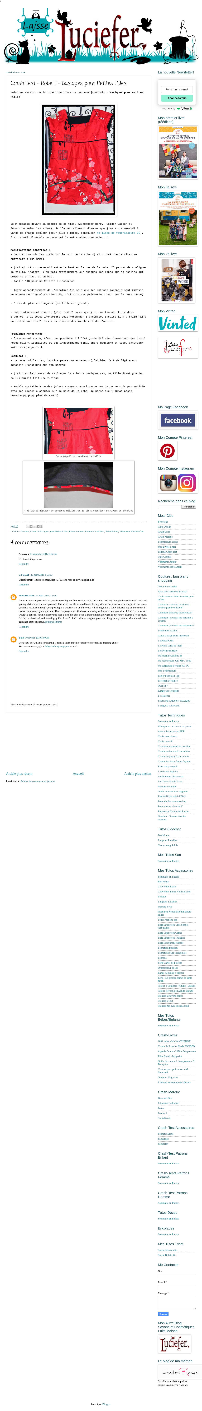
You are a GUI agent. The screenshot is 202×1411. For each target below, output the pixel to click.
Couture (25, 531)
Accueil (78, 773)
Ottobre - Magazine (168, 1077)
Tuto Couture (164, 556)
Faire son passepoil (167, 766)
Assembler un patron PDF (171, 731)
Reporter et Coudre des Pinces (173, 811)
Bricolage (163, 521)
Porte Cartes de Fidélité (170, 962)
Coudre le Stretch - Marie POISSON (176, 1046)
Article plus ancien (137, 773)
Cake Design (164, 526)
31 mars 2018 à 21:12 (46, 595)
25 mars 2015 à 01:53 (42, 574)
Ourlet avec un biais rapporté (172, 791)
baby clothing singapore (57, 646)
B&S (21, 637)
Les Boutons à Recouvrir (170, 776)
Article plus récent (19, 773)
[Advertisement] (78, 742)
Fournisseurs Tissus (168, 541)
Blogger (106, 1404)
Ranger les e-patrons (168, 690)
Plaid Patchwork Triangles (171, 937)
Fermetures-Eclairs (167, 630)
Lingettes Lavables (167, 840)
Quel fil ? (163, 685)
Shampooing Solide (168, 845)
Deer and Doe (165, 1098)
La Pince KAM (166, 640)
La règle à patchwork (169, 705)
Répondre (24, 563)
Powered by (177, 108)
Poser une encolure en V (170, 806)
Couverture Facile (167, 886)
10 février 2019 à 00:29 (37, 637)
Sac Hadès (163, 1138)
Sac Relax (163, 1143)
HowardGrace (26, 595)
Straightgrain (164, 1118)
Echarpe (162, 896)
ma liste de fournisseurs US (118, 233)
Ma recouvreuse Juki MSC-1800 (174, 660)
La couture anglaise (168, 771)
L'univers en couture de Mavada (174, 1082)
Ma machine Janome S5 (170, 655)
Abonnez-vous (176, 98)
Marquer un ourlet (167, 786)
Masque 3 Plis (165, 906)
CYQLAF (24, 574)
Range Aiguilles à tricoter (171, 972)
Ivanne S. (163, 1113)
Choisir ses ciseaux (167, 736)
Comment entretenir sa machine (174, 746)
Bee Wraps (163, 835)
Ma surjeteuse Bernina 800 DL (173, 665)
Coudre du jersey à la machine (173, 756)
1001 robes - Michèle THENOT (174, 1041)
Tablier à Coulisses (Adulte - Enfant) (176, 985)
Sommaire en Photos (168, 721)
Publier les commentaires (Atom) (38, 781)
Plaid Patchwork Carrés (170, 932)
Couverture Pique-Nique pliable (174, 891)
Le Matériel (164, 695)
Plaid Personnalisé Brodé (171, 942)
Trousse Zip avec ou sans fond (173, 1005)
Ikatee (161, 1108)
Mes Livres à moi (167, 546)
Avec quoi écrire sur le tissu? (172, 591)
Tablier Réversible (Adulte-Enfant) (176, 990)
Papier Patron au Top (168, 675)
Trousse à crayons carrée (170, 995)
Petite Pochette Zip (167, 919)
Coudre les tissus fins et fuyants (174, 761)
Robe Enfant (111, 531)
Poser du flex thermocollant (172, 801)
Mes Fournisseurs (167, 670)
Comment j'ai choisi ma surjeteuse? (176, 625)
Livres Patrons (76, 531)
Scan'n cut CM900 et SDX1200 (174, 700)
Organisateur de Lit (168, 967)
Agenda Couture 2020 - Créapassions (177, 1051)
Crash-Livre (164, 531)
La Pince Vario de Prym (170, 645)
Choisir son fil (165, 741)
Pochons (162, 957)
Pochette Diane (166, 1133)
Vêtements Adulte (167, 561)
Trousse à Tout (165, 1000)
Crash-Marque (165, 536)
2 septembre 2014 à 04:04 (43, 554)
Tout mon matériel (167, 586)
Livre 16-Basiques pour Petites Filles (49, 531)
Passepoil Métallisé (168, 680)
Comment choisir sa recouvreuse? (175, 612)
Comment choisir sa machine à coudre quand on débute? (173, 606)
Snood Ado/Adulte (167, 1250)
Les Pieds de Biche (167, 650)
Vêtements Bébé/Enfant (131, 531)
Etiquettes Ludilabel (168, 1103)
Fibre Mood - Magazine (170, 1056)
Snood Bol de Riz (167, 1255)
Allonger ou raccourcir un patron (174, 726)
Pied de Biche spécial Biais (172, 796)
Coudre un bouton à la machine (174, 751)
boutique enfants (53, 621)
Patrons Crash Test (94, 531)
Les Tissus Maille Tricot (170, 781)
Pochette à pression (168, 947)
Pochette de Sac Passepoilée (172, 952)
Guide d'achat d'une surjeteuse (173, 635)
